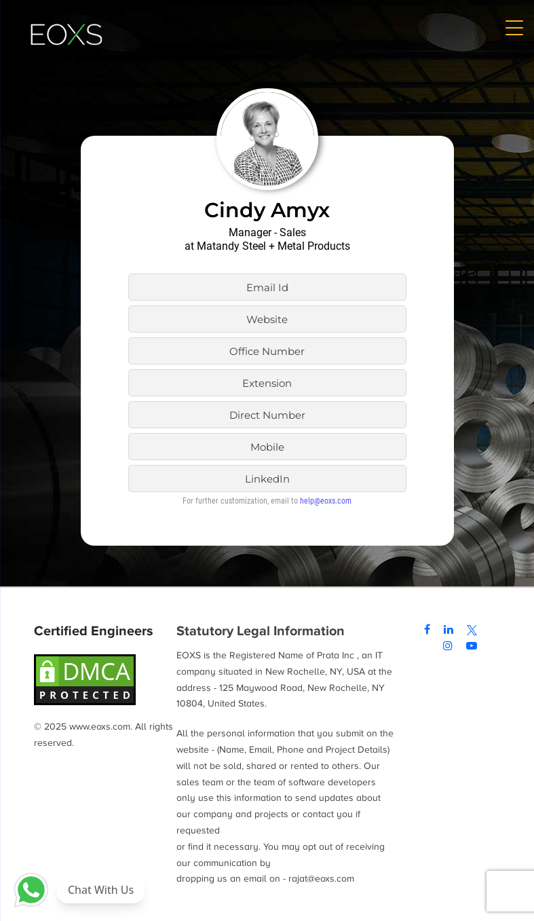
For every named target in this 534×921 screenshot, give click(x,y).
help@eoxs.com (325, 501)
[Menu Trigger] (513, 27)
